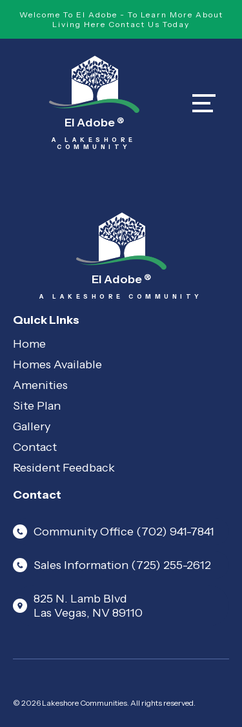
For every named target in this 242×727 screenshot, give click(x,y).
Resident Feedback (64, 468)
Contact (35, 447)
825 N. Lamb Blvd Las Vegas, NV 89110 (78, 606)
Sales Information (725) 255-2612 (112, 565)
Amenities (40, 385)
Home (29, 344)
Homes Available (57, 364)
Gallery (31, 426)
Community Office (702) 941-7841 (113, 531)
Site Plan (37, 406)
